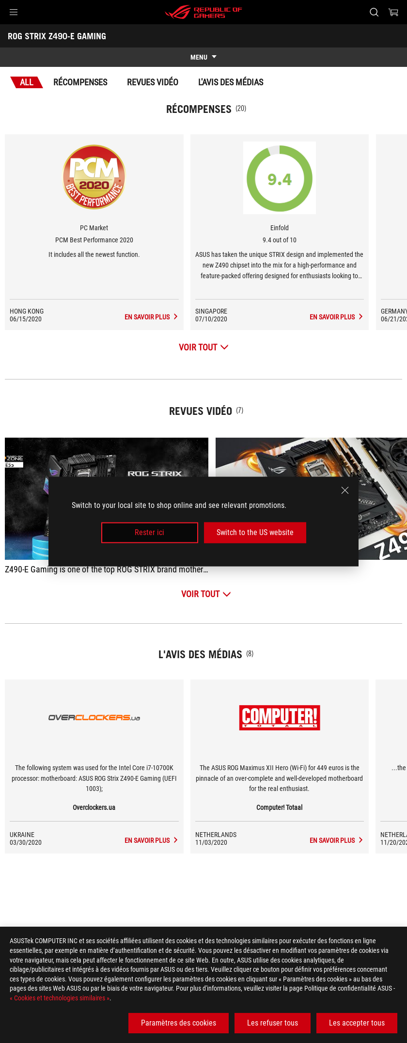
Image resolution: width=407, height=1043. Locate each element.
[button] (13, 12)
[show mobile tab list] (203, 57)
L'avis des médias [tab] (230, 82)
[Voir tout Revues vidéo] (206, 594)
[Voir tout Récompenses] (204, 347)
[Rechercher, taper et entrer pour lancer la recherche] (374, 12)
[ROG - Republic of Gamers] (203, 12)
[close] (345, 490)
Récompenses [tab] (80, 82)
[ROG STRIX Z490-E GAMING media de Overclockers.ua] (176, 840)
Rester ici (149, 532)
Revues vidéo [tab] (152, 82)
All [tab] (26, 82)
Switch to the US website (255, 532)
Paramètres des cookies (178, 1022)
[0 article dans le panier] (393, 12)
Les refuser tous (272, 1022)
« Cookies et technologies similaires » (60, 998)
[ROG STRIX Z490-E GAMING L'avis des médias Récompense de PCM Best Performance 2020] (176, 317)
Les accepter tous (357, 1022)
